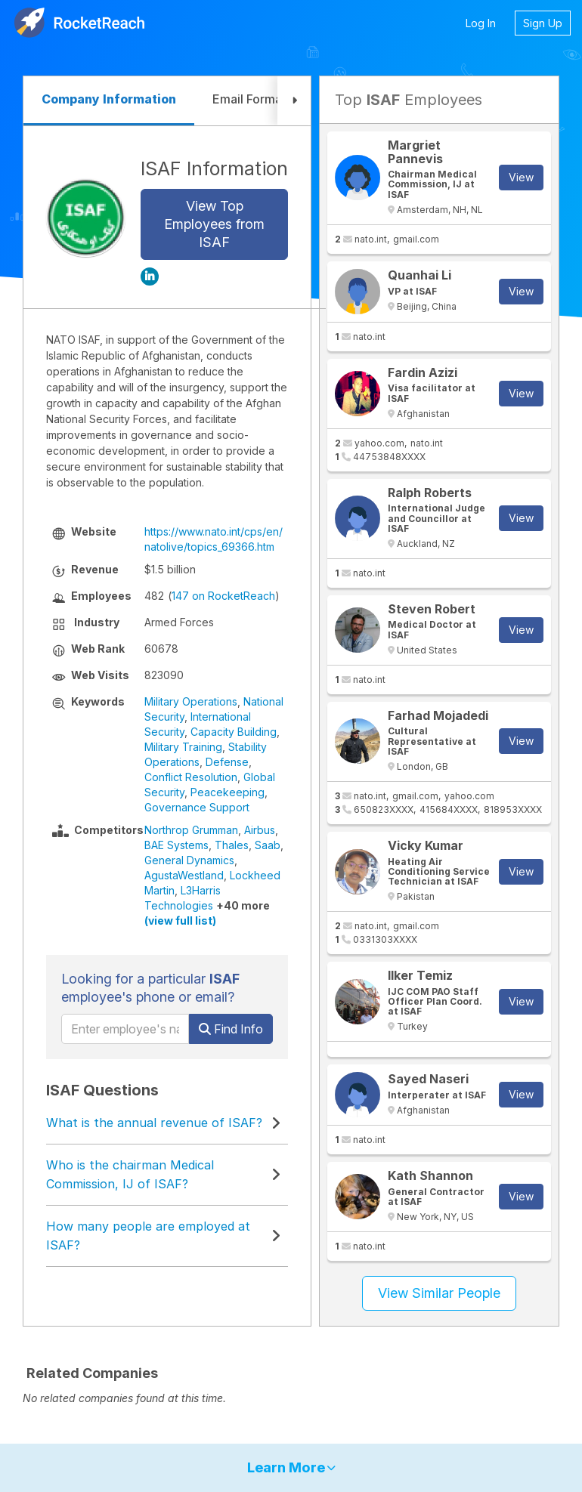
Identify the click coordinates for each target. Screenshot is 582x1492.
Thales (232, 845)
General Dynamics (189, 860)
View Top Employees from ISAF (214, 224)
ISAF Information (214, 168)
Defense (227, 761)
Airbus (259, 829)
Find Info (231, 1028)
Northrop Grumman (191, 829)
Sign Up (542, 23)
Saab (267, 845)
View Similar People (439, 1293)
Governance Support (196, 807)
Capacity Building (233, 731)
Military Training (183, 746)
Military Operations (190, 701)
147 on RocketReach (223, 595)
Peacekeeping (227, 792)
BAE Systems (176, 845)
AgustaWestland (184, 875)
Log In (481, 23)
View (521, 177)
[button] (294, 100)
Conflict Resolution (190, 777)
